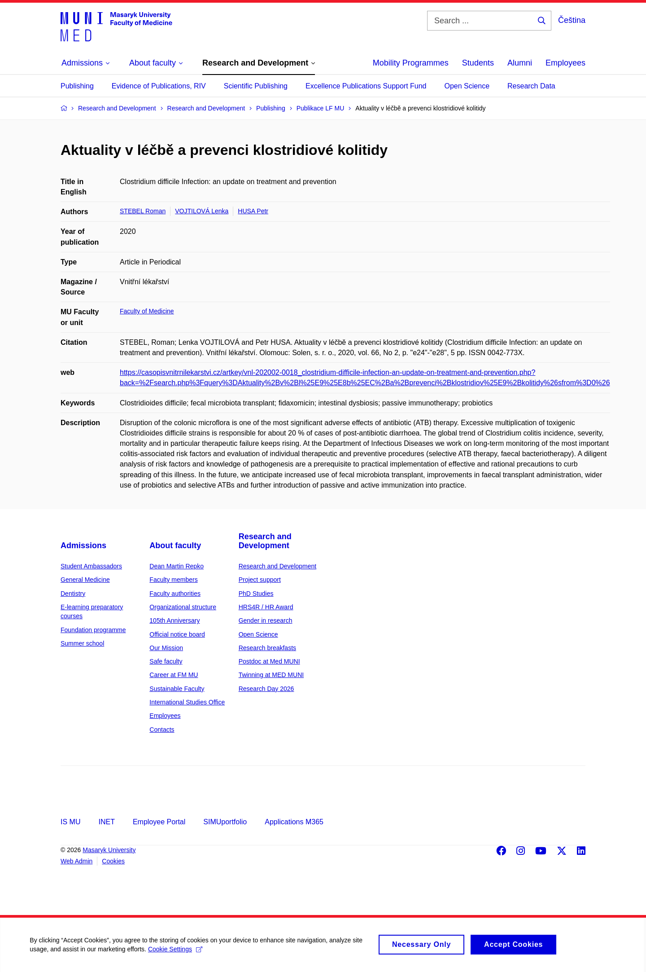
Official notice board (177, 634)
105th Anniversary (174, 620)
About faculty (175, 545)
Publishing (77, 86)
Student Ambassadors (91, 566)
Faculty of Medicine (147, 311)
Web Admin (76, 861)
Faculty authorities (175, 593)
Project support (260, 579)
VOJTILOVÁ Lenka (201, 211)
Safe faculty (165, 661)
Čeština (571, 20)
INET (106, 822)
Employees (565, 62)
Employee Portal (159, 822)
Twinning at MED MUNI (271, 674)
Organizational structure (182, 607)
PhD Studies (256, 593)
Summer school (82, 643)
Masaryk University (109, 849)
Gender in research (265, 620)
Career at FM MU (173, 674)
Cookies (113, 861)
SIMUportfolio (225, 822)
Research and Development (265, 541)
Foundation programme (93, 629)
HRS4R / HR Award (266, 607)
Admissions (83, 545)
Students (478, 62)
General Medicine (85, 579)
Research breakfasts (267, 647)
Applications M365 (294, 822)
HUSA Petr (253, 211)
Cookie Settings (177, 953)
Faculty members (173, 579)
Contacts (161, 729)
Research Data (531, 86)
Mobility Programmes (411, 62)
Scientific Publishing (256, 86)
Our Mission (166, 647)
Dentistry (73, 593)
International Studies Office (187, 702)
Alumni (519, 62)
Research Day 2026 (266, 688)
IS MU (70, 822)
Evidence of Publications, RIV (159, 86)
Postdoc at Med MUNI (269, 661)
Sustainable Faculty (176, 688)
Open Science (467, 86)
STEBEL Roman (143, 211)
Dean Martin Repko (176, 566)
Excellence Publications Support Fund (366, 86)
